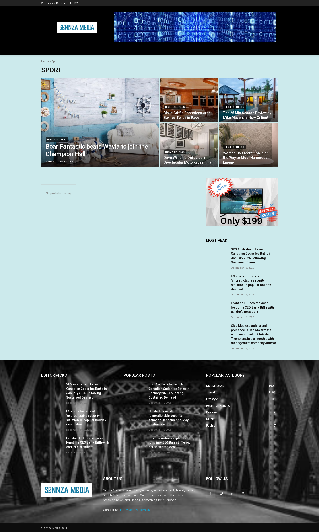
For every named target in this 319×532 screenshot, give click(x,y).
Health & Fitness (57, 139)
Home (45, 61)
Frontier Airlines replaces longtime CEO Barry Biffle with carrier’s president (252, 307)
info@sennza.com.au (135, 510)
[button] (272, 49)
